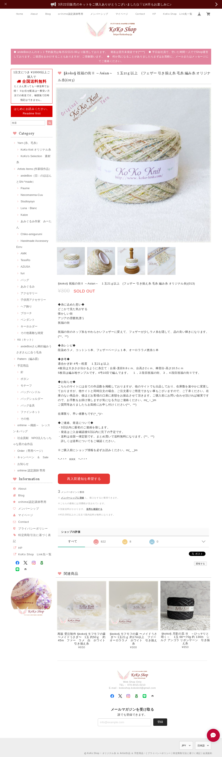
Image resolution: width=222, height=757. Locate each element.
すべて (72, 541)
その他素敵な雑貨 (32, 333)
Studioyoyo (28, 201)
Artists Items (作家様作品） (34, 169)
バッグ (25, 280)
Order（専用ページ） (30, 450)
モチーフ (26, 385)
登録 (160, 721)
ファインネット (30, 412)
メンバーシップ (99, 13)
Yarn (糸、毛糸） (28, 143)
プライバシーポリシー (33, 528)
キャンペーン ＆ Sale (32, 457)
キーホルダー (29, 326)
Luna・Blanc (29, 208)
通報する (200, 563)
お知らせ (23, 464)
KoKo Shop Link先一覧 (177, 13)
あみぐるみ (28, 286)
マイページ (122, 13)
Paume (25, 188)
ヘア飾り (26, 306)
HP (154, 13)
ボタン (25, 378)
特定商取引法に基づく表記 (187, 753)
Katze (24, 214)
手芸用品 (23, 365)
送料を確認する (94, 509)
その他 (25, 418)
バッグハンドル (30, 392)
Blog (48, 13)
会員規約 (207, 753)
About (34, 13)
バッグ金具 (28, 405)
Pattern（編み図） (29, 359)
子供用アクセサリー (33, 299)
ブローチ (26, 313)
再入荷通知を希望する (84, 479)
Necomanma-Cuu (32, 195)
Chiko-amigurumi (31, 234)
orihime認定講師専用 (70, 13)
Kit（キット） (26, 339)
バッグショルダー (32, 398)
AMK (24, 253)
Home (19, 13)
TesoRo (25, 260)
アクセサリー (29, 293)
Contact (140, 13)
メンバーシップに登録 (72, 497)
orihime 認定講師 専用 (31, 470)
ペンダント (28, 319)
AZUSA (25, 266)
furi (22, 273)
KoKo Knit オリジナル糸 (36, 149)
